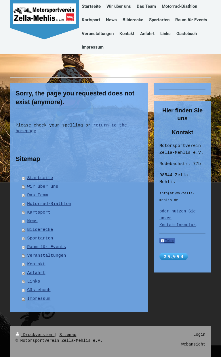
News (32, 221)
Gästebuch (39, 290)
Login (199, 334)
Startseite (40, 178)
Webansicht (193, 344)
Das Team (37, 195)
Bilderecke (40, 230)
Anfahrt (36, 273)
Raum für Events (46, 247)
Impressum (39, 299)
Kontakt (36, 264)
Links (33, 282)
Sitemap (67, 334)
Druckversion (35, 334)
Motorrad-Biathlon (49, 204)
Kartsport (39, 213)
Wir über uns (42, 187)
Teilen (167, 242)
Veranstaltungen (46, 256)
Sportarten (40, 238)
